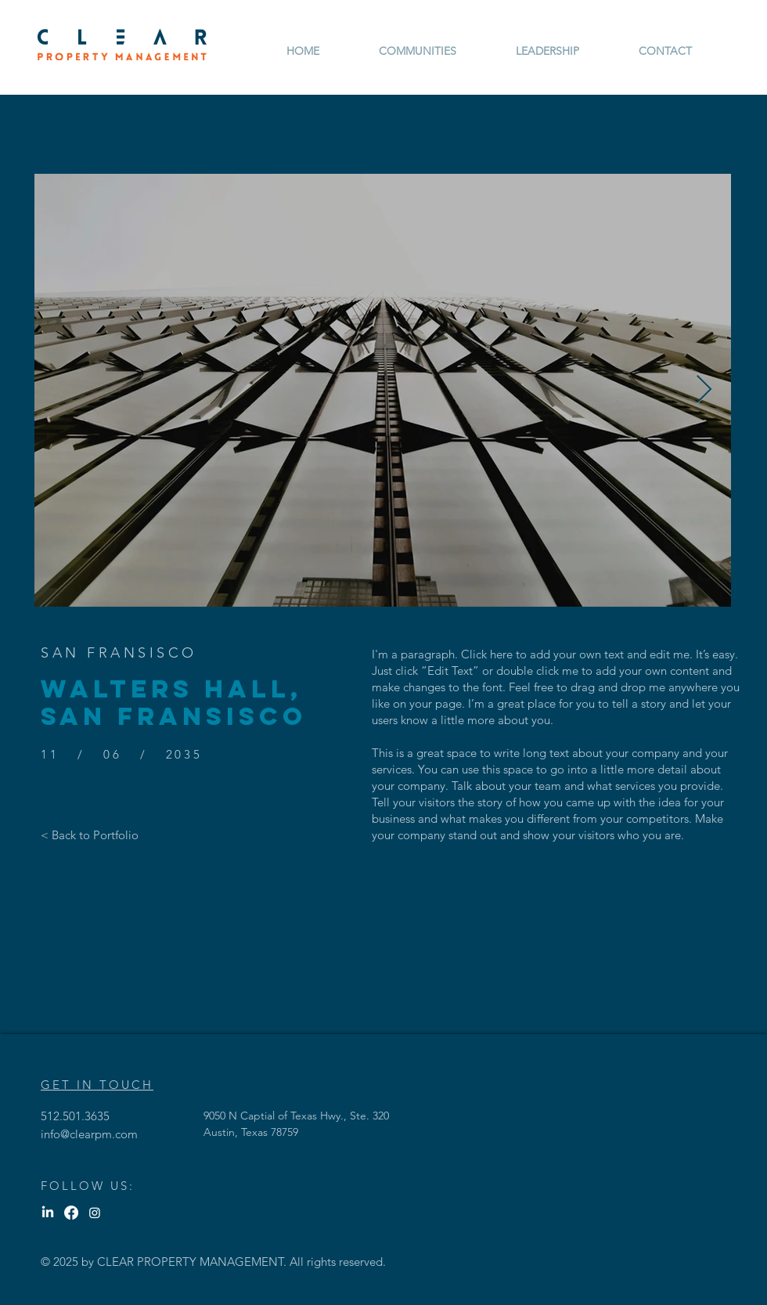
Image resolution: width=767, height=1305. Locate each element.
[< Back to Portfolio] (90, 834)
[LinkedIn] (48, 1213)
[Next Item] (704, 390)
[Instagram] (95, 1213)
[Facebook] (71, 1213)
